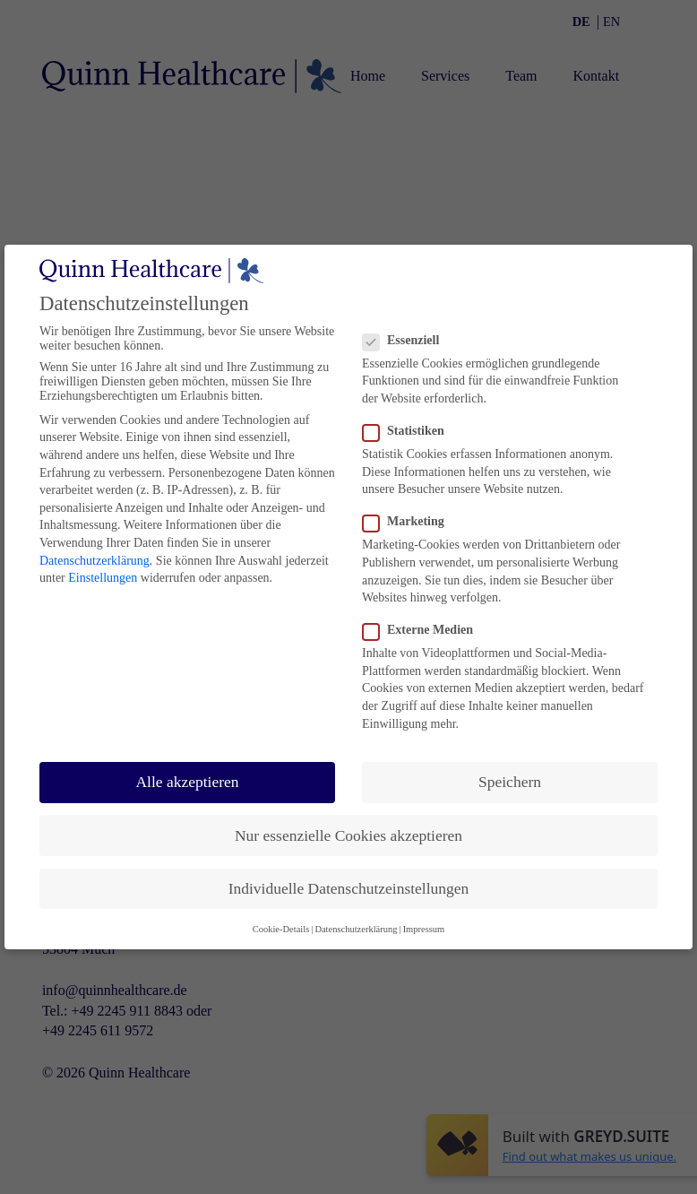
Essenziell (405, 340)
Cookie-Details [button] (281, 929)
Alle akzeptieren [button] (186, 782)
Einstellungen (102, 577)
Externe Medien (422, 630)
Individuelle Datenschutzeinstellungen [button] (348, 888)
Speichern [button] (509, 782)
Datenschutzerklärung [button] (355, 929)
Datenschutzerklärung (94, 560)
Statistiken (407, 431)
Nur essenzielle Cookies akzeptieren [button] (348, 835)
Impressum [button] (424, 929)
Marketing (407, 522)
